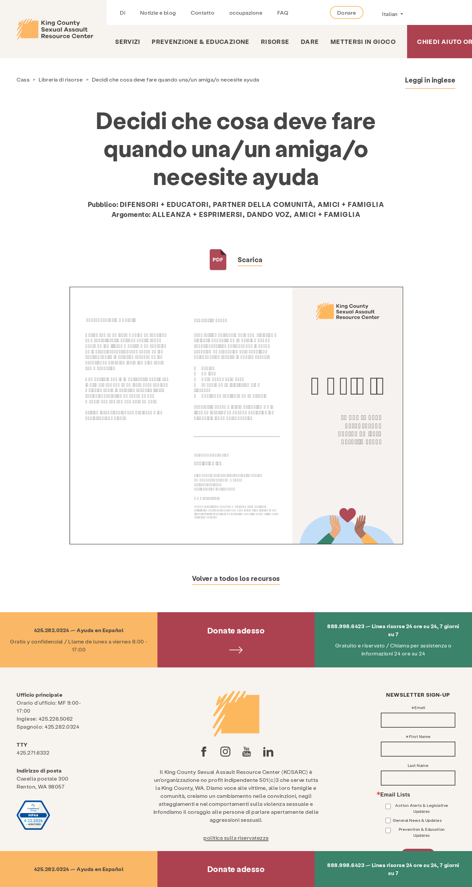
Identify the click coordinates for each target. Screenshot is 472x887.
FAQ (283, 12)
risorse (275, 41)
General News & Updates (417, 820)
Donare (346, 12)
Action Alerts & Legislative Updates (421, 808)
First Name (420, 736)
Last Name (418, 765)
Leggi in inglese (430, 80)
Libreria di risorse (61, 79)
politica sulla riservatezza (236, 837)
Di (122, 12)
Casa (23, 79)
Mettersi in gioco (363, 41)
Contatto (202, 12)
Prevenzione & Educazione (200, 41)
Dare (310, 41)
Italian (390, 14)
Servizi (127, 41)
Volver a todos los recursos (236, 578)
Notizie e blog (158, 12)
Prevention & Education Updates (422, 832)
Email (419, 707)
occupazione (246, 12)
